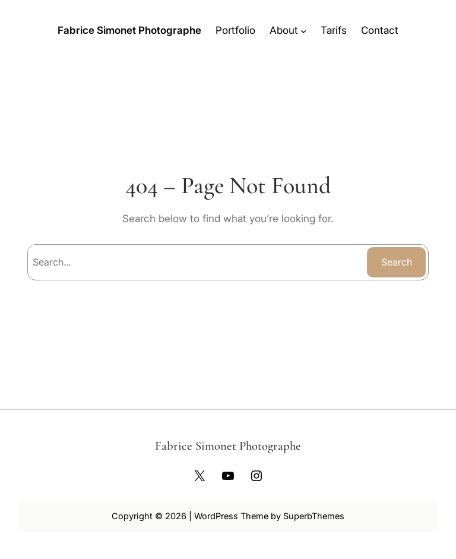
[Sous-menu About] (303, 30)
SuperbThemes (313, 516)
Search (396, 262)
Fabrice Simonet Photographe (129, 30)
